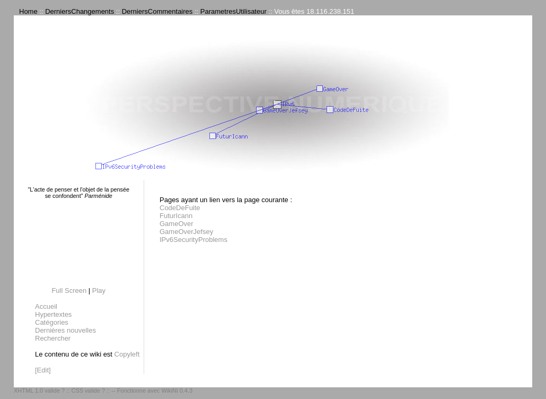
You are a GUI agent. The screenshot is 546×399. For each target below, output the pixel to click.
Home (28, 11)
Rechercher (53, 338)
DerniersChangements (79, 11)
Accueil (46, 306)
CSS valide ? (88, 390)
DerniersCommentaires (157, 11)
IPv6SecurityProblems (193, 240)
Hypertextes (53, 314)
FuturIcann (176, 216)
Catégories (51, 322)
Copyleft (127, 354)
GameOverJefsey (186, 232)
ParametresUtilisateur (233, 11)
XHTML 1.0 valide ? (39, 390)
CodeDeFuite (180, 208)
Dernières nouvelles (65, 330)
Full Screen (68, 290)
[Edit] (43, 370)
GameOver (176, 224)
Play (98, 290)
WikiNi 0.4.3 (176, 390)
